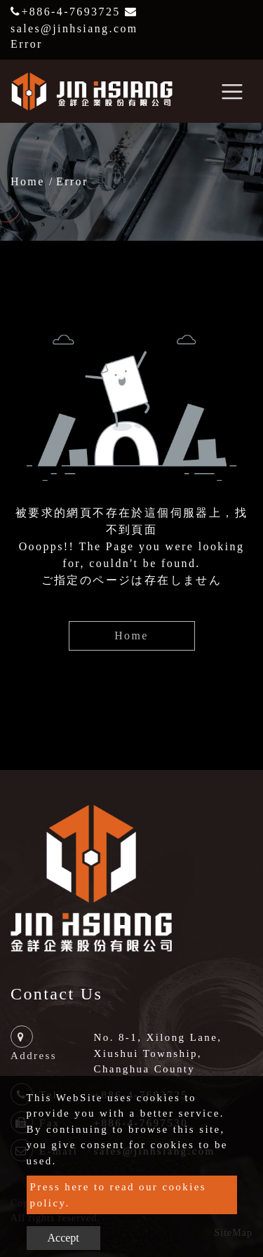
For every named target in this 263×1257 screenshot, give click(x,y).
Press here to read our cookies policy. (118, 1195)
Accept (63, 1238)
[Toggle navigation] (232, 91)
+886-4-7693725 (66, 12)
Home (28, 181)
